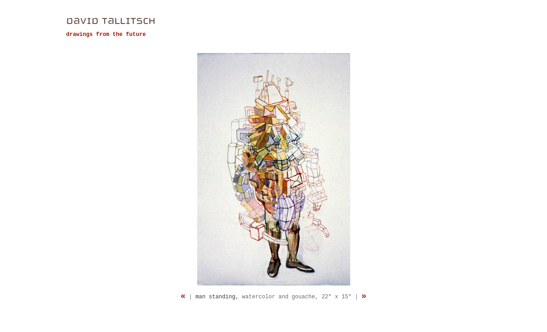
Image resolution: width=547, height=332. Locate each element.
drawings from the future (106, 34)
